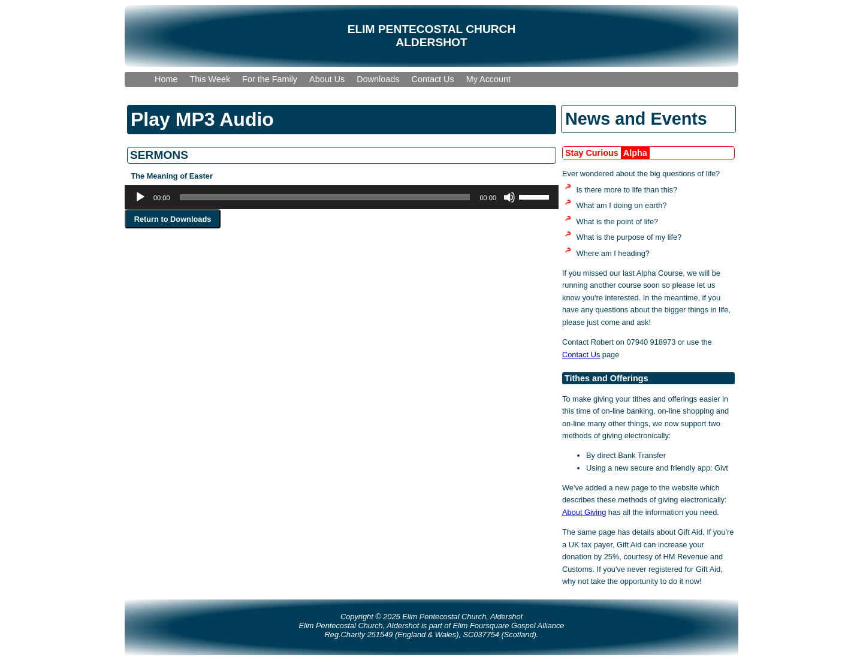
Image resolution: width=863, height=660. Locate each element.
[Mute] (509, 197)
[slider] (325, 197)
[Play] (140, 197)
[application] (342, 197)
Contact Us (581, 354)
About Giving (584, 512)
